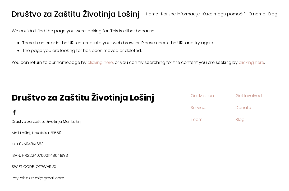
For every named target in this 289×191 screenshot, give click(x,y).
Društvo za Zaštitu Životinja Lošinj (76, 13)
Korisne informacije (180, 14)
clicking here (100, 62)
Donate (243, 108)
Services (199, 108)
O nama (257, 14)
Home (152, 14)
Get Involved (249, 96)
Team (197, 119)
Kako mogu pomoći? (224, 14)
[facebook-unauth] (14, 112)
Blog (272, 14)
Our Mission (202, 96)
